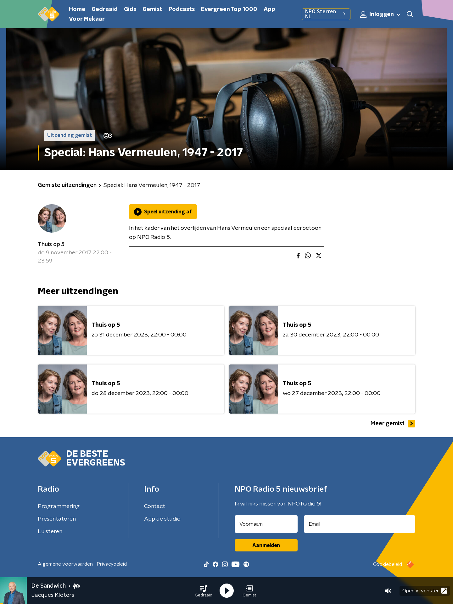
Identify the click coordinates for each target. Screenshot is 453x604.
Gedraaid (105, 9)
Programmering (59, 506)
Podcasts (182, 9)
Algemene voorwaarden (65, 564)
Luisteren (50, 531)
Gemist (152, 9)
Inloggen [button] (380, 14)
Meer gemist (393, 423)
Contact (154, 506)
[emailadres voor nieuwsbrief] (360, 524)
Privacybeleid (112, 564)
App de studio (162, 519)
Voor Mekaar (87, 19)
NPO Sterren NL (326, 14)
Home (77, 9)
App (269, 9)
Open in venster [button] (424, 591)
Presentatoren (57, 519)
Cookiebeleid (387, 564)
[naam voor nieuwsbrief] (266, 524)
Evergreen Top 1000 (229, 9)
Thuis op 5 (51, 244)
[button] (203, 591)
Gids (130, 9)
